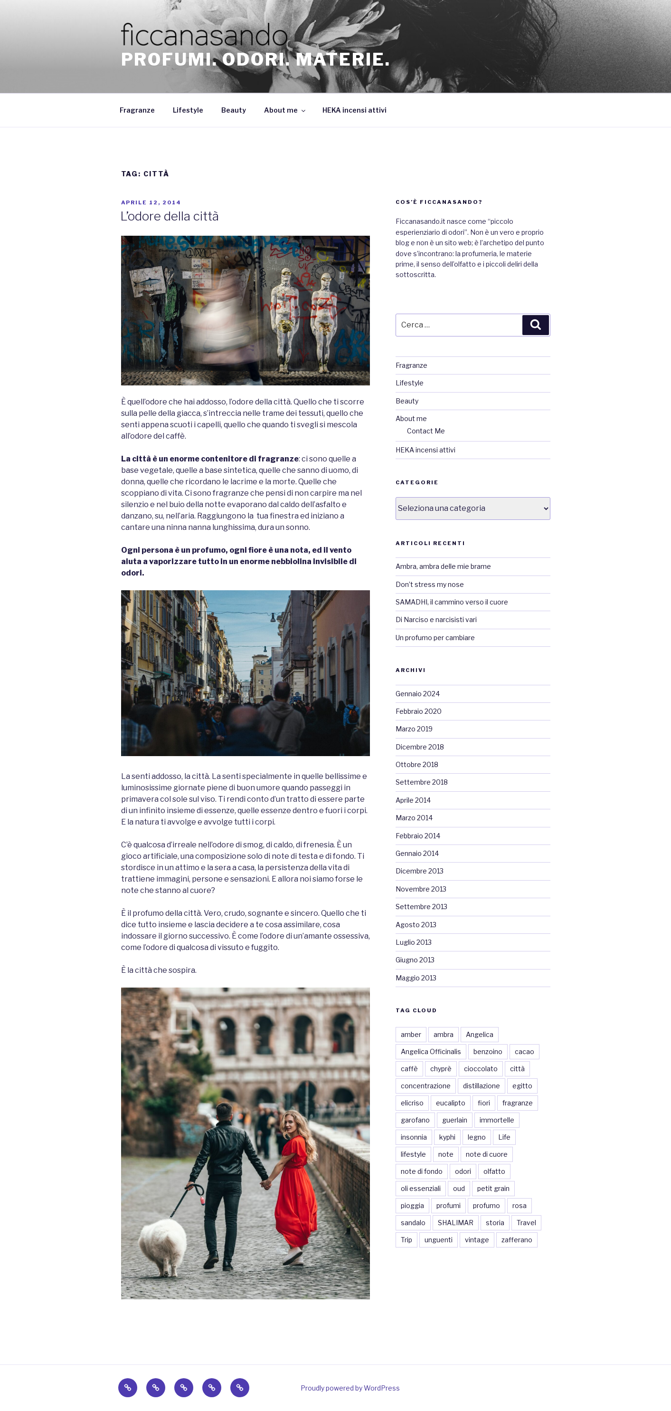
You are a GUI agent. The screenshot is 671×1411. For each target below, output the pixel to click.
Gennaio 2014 (417, 853)
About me (285, 110)
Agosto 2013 (416, 925)
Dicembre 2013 (420, 871)
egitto (522, 1086)
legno (477, 1137)
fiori (484, 1103)
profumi (448, 1205)
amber (411, 1034)
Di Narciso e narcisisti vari (436, 619)
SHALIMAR (455, 1223)
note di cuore (487, 1154)
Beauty (233, 110)
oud (459, 1188)
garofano (415, 1120)
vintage (477, 1240)
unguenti (439, 1240)
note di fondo (422, 1171)
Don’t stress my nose (430, 584)
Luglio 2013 (414, 942)
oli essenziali (421, 1188)
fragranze (517, 1103)
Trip (406, 1240)
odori (463, 1171)
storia (495, 1223)
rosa (519, 1205)
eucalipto (450, 1103)
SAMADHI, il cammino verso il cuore (452, 602)
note (446, 1154)
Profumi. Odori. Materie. (256, 59)
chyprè (441, 1069)
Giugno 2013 (415, 960)
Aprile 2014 (413, 800)
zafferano (516, 1240)
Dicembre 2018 (420, 747)
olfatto (494, 1171)
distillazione (481, 1086)
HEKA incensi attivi (354, 110)
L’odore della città (169, 216)
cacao (524, 1051)
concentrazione (426, 1086)
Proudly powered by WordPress (350, 1388)
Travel (526, 1223)
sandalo (413, 1223)
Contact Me (426, 431)
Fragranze (137, 110)
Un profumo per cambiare (435, 638)
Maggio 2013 (416, 978)
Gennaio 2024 (418, 694)
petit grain (493, 1188)
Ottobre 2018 (417, 764)
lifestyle (413, 1154)
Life (504, 1137)
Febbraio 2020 (419, 711)
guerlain (454, 1120)
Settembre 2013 (421, 906)
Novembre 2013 (421, 889)
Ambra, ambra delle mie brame (443, 566)
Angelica (479, 1034)
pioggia (412, 1205)
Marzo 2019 (414, 729)
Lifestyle (188, 110)
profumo (486, 1205)
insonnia (414, 1137)
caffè (409, 1069)
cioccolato (481, 1069)
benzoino (487, 1051)
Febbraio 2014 (418, 836)
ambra (444, 1034)
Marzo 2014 (414, 818)
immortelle (497, 1120)
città (517, 1069)
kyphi (447, 1137)
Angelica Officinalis (431, 1051)
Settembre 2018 (422, 782)
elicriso (412, 1103)
